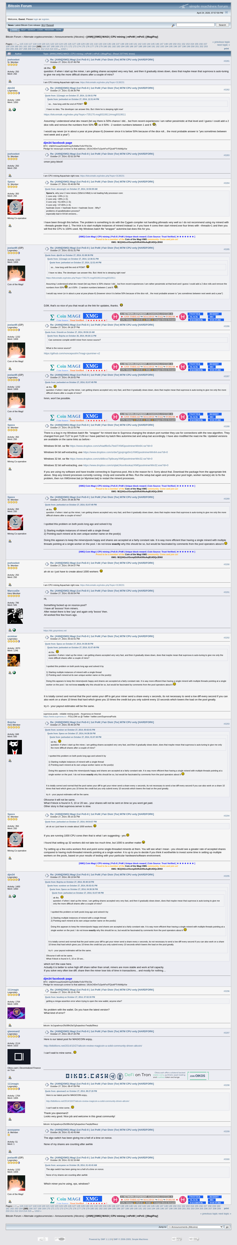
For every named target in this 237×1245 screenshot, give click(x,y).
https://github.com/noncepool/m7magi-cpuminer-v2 (72, 353)
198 (184, 46)
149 (170, 44)
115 (21, 44)
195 (171, 46)
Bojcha (11, 722)
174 (79, 46)
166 (44, 46)
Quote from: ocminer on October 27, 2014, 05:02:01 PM (70, 730)
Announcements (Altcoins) (69, 36)
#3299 (227, 1131)
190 (149, 46)
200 (193, 46)
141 (135, 44)
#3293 (227, 724)
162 (25, 46)
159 (12, 46)
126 (70, 44)
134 (105, 44)
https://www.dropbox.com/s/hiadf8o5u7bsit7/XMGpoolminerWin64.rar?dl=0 (111, 445)
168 (53, 46)
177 (92, 46)
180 (105, 46)
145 (153, 44)
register (45, 19)
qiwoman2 (13, 1031)
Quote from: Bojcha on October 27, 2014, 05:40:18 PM (69, 882)
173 (75, 46)
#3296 (227, 991)
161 (21, 46)
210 (34, 49)
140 (131, 44)
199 (188, 46)
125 (65, 44)
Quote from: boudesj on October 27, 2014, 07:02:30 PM (70, 997)
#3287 (227, 376)
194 (166, 46)
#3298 (227, 1085)
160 (16, 46)
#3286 (227, 326)
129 (83, 44)
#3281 (227, 61)
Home (14, 30)
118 (35, 44)
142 (140, 44)
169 (57, 46)
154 (192, 44)
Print (226, 48)
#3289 (227, 499)
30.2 (43, 25)
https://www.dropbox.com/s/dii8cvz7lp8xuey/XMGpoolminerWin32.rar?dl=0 (111, 458)
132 (96, 44)
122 (52, 44)
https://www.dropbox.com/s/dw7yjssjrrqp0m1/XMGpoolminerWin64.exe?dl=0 (125, 452)
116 (26, 44)
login (36, 19)
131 (91, 44)
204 (8, 49)
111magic (13, 989)
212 (43, 49)
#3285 (227, 249)
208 (25, 49)
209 (30, 49)
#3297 (227, 1033)
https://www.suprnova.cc (54, 716)
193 (162, 46)
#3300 (227, 1159)
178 (96, 46)
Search (31, 30)
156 (201, 44)
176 (88, 46)
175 (83, 46)
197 (179, 46)
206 (16, 49)
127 (74, 44)
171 (66, 46)
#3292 (227, 638)
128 (78, 44)
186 (131, 46)
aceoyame (13, 1129)
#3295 (227, 876)
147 (162, 44)
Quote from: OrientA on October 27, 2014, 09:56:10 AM (70, 332)
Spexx (11, 181)
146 (157, 44)
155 (197, 44)
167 (48, 46)
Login (40, 30)
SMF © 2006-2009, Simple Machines (130, 1239)
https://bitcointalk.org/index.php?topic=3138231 (102, 82)
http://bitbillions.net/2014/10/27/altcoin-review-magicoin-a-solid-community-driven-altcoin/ (93, 1045)
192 (158, 46)
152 (183, 44)
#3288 (227, 426)
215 (56, 49)
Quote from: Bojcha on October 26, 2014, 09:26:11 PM (71, 336)
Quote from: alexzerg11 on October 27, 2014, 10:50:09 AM (71, 189)
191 (153, 46)
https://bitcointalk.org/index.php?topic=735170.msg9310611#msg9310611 (85, 114)
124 (61, 44)
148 (166, 44)
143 (144, 44)
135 (109, 44)
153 (188, 44)
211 (38, 49)
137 (118, 44)
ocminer (12, 636)
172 (70, 46)
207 (21, 49)
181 (109, 46)
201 (197, 46)
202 (201, 46)
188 (140, 46)
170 (61, 46)
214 (51, 49)
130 (87, 44)
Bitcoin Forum (13, 36)
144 (148, 44)
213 (47, 49)
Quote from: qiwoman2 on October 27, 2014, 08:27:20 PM (71, 1091)
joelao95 (12, 247)
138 (122, 44)
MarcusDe (13, 590)
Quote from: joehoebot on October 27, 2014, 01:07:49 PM (71, 382)
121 (48, 44)
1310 (63, 49)
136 (113, 44)
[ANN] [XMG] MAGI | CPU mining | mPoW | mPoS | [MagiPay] (122, 36)
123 (56, 44)
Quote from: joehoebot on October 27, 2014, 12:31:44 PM (73, 99)
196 (175, 46)
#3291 (227, 592)
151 (179, 44)
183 (118, 46)
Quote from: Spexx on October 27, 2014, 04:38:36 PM (69, 644)
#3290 (227, 564)
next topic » (223, 44)
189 (144, 46)
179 (101, 46)
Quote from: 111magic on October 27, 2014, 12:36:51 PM (70, 96)
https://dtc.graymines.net (55, 630)
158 (8, 46)
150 (175, 44)
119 (39, 44)
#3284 (227, 183)
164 (34, 46)
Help (23, 30)
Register (49, 30)
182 (114, 46)
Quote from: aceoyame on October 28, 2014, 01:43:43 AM (71, 1165)
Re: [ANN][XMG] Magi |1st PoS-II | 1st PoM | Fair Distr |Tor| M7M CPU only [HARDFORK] (102, 59)
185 (127, 46)
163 (30, 46)
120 (43, 44)
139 (127, 44)
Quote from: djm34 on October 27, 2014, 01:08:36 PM (69, 255)
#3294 (227, 816)
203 (206, 46)
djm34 (11, 88)
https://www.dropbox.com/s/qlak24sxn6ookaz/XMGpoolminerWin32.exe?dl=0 (125, 465)
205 (12, 49)
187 (136, 46)
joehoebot (13, 59)
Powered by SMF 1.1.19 (100, 1239)
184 (123, 46)
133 (100, 44)
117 (30, 44)
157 (205, 44)
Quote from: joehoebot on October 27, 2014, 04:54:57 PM (71, 822)
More (58, 30)
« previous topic (221, 41)
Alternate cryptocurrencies (38, 36)
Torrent (50, 25)
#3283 (227, 155)
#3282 (227, 89)
